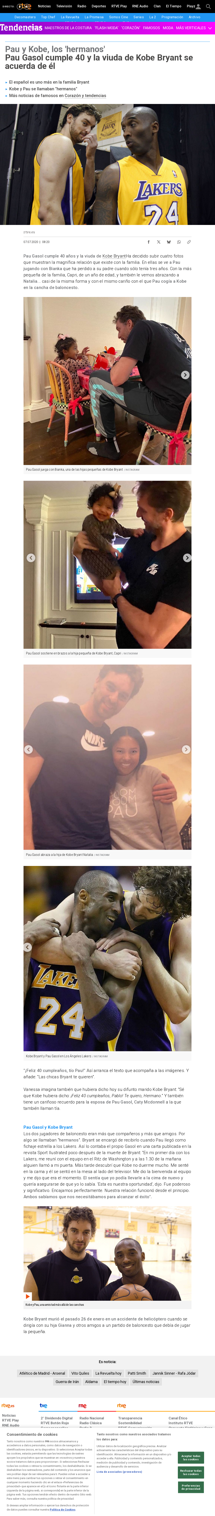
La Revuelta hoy (109, 1373)
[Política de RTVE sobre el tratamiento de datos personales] (36, 1484)
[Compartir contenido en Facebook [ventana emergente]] (149, 241)
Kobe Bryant (114, 256)
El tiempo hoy (115, 1381)
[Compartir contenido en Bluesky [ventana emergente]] (169, 241)
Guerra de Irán (67, 1381)
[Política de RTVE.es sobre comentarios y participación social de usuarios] (196, 1484)
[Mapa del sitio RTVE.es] (150, 1484)
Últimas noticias (146, 1381)
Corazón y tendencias (85, 95)
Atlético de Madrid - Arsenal (42, 1373)
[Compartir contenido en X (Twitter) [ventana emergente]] (159, 241)
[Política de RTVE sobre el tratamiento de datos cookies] (69, 1484)
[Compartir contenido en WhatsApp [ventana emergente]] (179, 241)
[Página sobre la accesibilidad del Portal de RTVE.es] (129, 1484)
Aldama (91, 1381)
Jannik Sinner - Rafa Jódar (174, 1373)
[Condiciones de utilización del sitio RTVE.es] (8, 1484)
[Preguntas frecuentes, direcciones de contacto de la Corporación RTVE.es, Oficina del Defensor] (168, 1484)
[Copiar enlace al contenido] (189, 241)
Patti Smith (137, 1373)
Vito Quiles (80, 1373)
